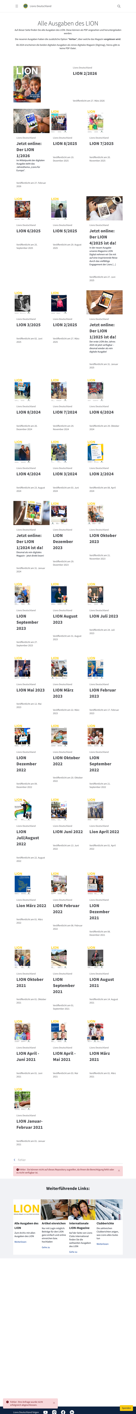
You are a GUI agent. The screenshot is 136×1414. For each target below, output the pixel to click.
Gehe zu (46, 1247)
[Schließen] (119, 1170)
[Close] (54, 1402)
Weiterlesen (20, 1241)
